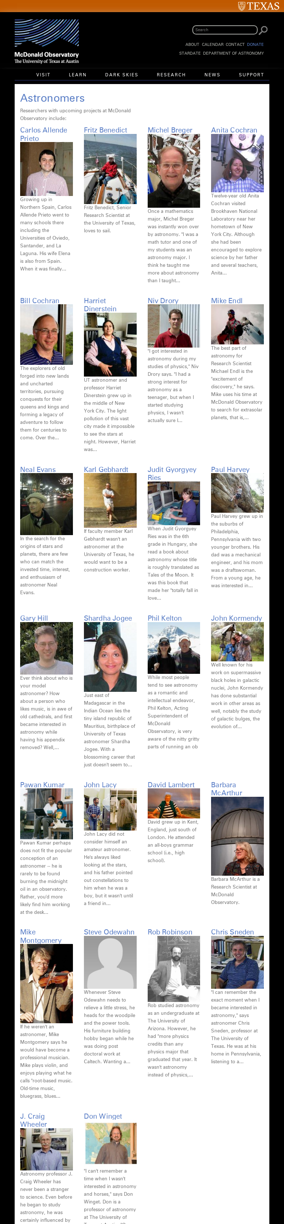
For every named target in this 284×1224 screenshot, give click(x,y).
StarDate (190, 53)
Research (171, 75)
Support (251, 75)
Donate (255, 45)
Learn (78, 75)
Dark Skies (122, 75)
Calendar (213, 45)
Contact (235, 45)
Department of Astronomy (233, 53)
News (212, 75)
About (192, 45)
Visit (43, 75)
